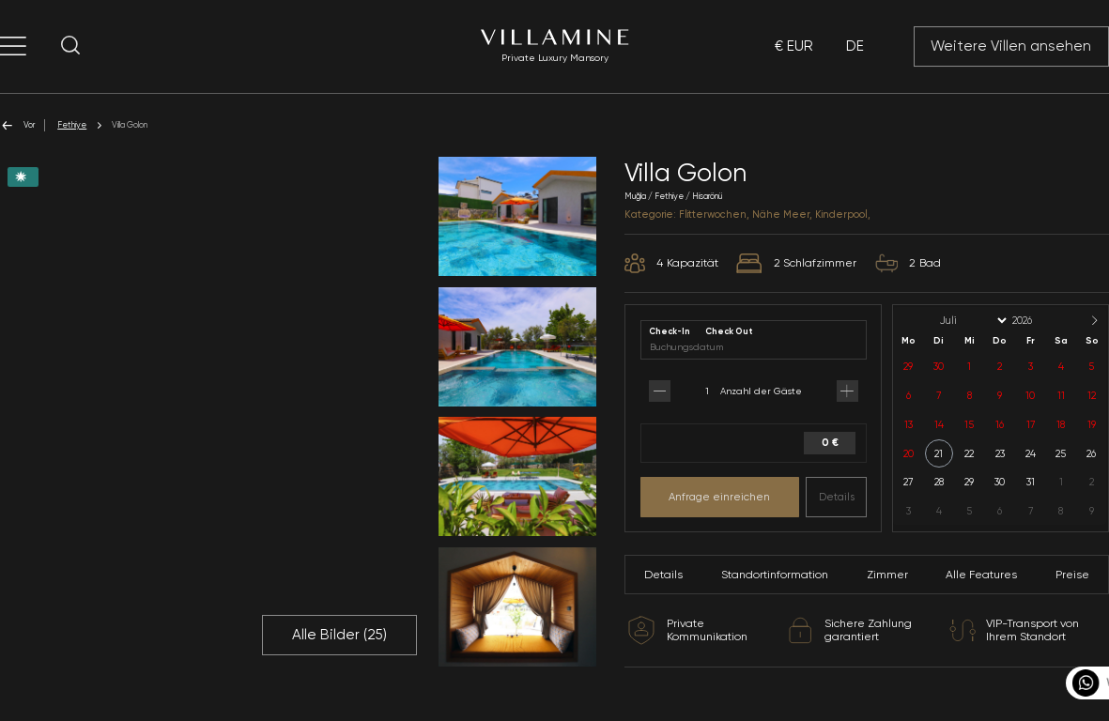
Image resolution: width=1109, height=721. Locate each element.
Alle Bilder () (339, 634)
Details (837, 496)
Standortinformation (774, 574)
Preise (1072, 574)
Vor (17, 125)
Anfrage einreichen (719, 496)
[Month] (971, 320)
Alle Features (981, 574)
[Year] (1037, 320)
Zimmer (887, 574)
